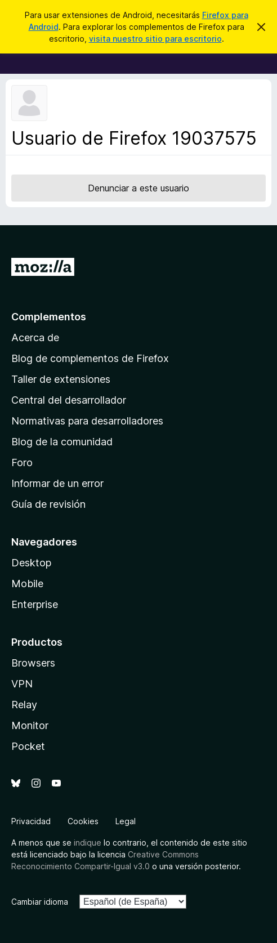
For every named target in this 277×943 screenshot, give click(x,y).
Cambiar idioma (39, 901)
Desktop (31, 563)
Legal (125, 821)
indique (87, 842)
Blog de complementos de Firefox (90, 358)
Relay (24, 704)
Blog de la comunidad (62, 442)
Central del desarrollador (68, 400)
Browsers (33, 663)
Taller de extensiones (60, 379)
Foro (22, 462)
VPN (22, 684)
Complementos (48, 317)
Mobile (27, 583)
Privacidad (31, 821)
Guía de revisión (48, 504)
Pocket (28, 746)
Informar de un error (57, 483)
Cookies (83, 821)
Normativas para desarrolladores (87, 421)
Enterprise (34, 604)
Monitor (29, 725)
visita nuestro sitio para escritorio (155, 38)
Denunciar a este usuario (138, 188)
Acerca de (35, 337)
